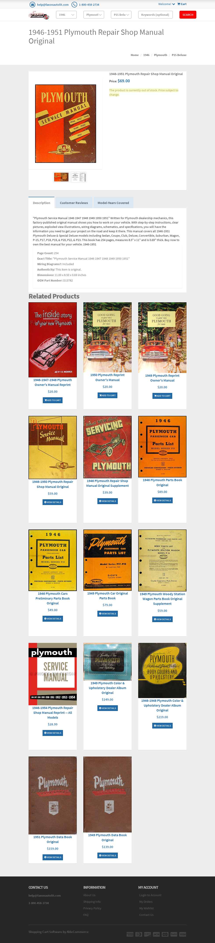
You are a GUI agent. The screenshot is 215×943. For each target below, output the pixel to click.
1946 (146, 55)
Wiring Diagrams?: (49, 264)
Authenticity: (46, 270)
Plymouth (160, 55)
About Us (89, 895)
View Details (52, 502)
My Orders (145, 902)
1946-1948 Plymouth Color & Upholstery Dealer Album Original (162, 705)
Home (135, 55)
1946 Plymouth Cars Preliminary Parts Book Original (53, 598)
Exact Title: (44, 259)
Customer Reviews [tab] (74, 203)
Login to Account (150, 895)
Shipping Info (92, 902)
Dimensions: (45, 275)
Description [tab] (41, 203)
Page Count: (45, 253)
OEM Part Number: (50, 281)
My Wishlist (146, 908)
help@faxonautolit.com (53, 5)
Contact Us (146, 915)
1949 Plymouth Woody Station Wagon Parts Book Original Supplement (162, 599)
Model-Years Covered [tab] (113, 203)
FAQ (85, 915)
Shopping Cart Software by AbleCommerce (59, 932)
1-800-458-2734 (89, 5)
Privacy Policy (92, 908)
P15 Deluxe (179, 55)
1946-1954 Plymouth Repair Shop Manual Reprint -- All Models (52, 713)
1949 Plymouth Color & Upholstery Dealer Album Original (107, 688)
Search (188, 15)
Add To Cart (53, 400)
